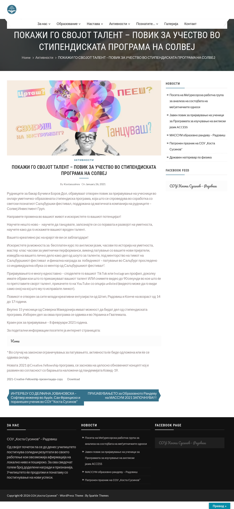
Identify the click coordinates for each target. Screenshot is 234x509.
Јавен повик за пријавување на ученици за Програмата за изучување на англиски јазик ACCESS (198, 121)
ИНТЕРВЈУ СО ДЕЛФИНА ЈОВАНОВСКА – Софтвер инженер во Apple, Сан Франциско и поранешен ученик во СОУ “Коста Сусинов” (45, 397)
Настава (93, 24)
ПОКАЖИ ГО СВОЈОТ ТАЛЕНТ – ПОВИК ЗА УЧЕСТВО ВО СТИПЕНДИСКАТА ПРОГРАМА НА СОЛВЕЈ (84, 170)
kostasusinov (72, 184)
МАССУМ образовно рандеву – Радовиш (197, 135)
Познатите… (145, 24)
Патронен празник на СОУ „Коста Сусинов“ (192, 146)
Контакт (190, 24)
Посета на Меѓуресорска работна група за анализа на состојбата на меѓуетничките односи (197, 101)
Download (73, 379)
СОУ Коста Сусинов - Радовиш (193, 186)
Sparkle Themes (99, 495)
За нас (42, 24)
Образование (67, 24)
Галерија (171, 24)
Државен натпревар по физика (191, 157)
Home (15, 341)
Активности (118, 24)
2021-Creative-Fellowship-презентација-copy (35, 379)
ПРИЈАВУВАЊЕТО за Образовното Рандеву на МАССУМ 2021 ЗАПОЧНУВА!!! (122, 395)
